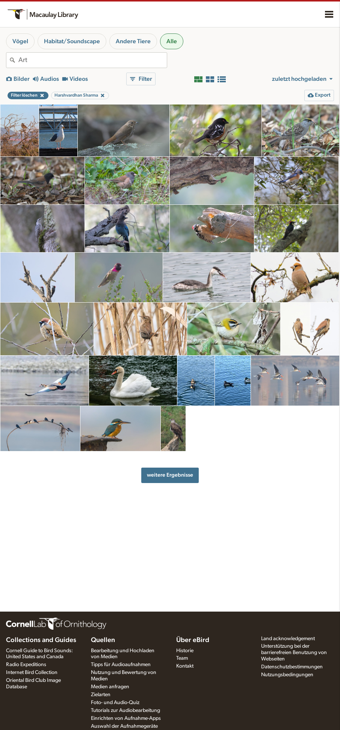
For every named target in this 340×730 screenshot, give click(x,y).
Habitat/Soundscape (72, 41)
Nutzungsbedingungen (287, 674)
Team (182, 658)
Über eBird (192, 640)
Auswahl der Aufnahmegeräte (124, 726)
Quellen (103, 640)
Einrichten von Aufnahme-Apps (126, 718)
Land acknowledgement (288, 638)
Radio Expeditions (26, 664)
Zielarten (100, 694)
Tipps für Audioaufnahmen (121, 664)
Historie (184, 650)
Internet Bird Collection (31, 672)
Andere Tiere (133, 41)
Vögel (20, 41)
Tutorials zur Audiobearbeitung (125, 710)
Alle (171, 41)
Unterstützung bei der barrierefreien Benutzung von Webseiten (294, 653)
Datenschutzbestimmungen (292, 666)
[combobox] (92, 60)
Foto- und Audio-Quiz (115, 702)
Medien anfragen (110, 686)
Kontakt (184, 666)
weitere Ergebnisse (170, 475)
